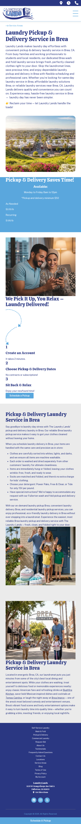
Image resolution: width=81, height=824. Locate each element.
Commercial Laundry (40, 738)
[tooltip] (61, 3)
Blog (41, 766)
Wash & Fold (40, 731)
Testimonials (40, 749)
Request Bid (40, 742)
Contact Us (40, 756)
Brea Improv (58, 697)
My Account (40, 777)
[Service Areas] (14, 25)
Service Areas (40, 763)
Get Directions (40, 792)
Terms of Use (40, 770)
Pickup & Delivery (40, 735)
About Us (40, 745)
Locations (40, 759)
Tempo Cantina (14, 697)
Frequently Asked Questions (41, 752)
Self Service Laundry (40, 728)
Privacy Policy (41, 773)
